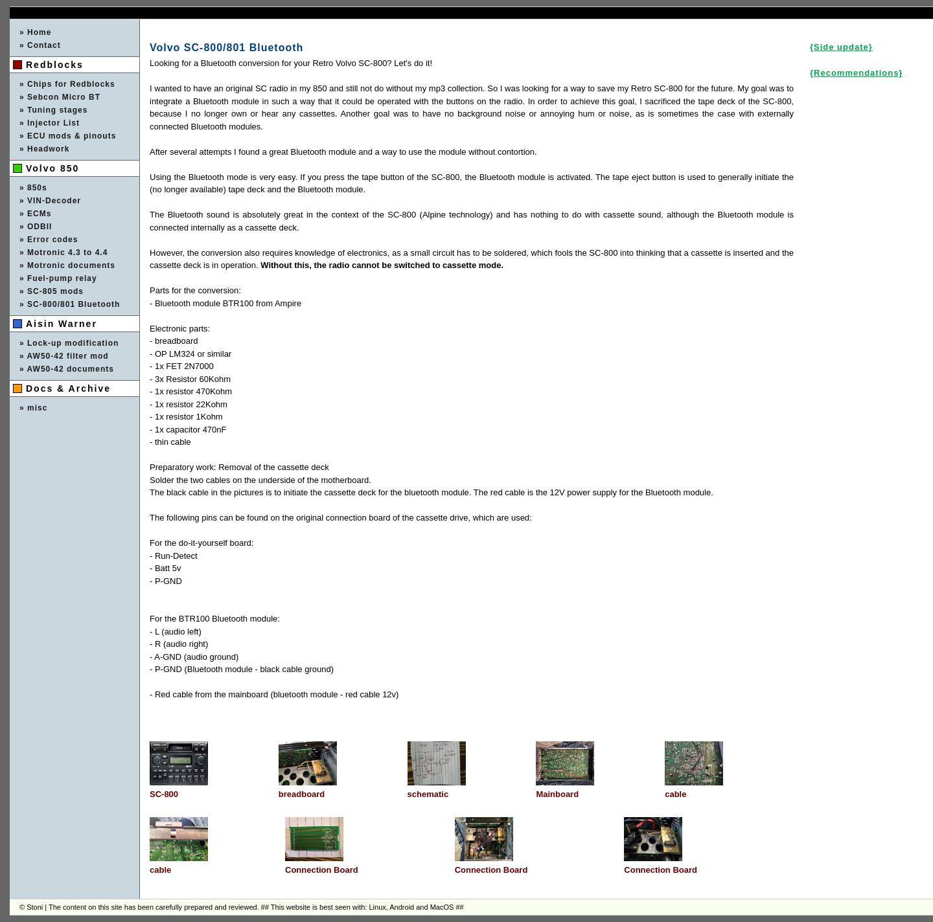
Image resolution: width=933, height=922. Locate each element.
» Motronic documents (67, 265)
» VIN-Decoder (50, 200)
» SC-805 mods (51, 291)
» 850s (33, 187)
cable (675, 794)
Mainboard (557, 794)
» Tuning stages (53, 110)
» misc (33, 407)
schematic (428, 794)
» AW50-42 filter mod (64, 356)
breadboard (302, 794)
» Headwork (44, 148)
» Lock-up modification (69, 343)
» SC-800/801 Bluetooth (69, 304)
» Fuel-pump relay (58, 278)
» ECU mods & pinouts (67, 136)
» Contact (40, 45)
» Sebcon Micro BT (59, 97)
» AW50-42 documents (66, 369)
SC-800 (164, 794)
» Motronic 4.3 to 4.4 (63, 252)
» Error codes (48, 239)
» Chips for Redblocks (67, 84)
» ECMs (35, 213)
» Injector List (49, 123)
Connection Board (321, 870)
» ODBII (35, 226)
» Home (35, 32)
